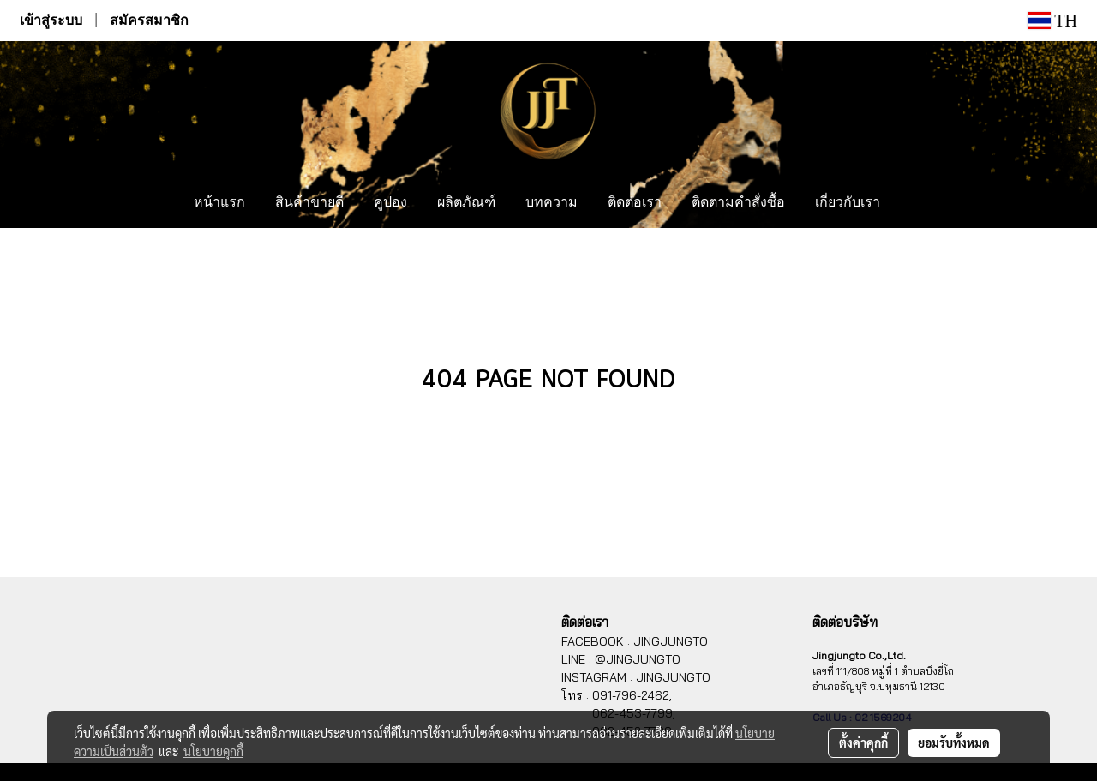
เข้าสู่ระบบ (51, 20)
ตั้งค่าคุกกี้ (863, 742)
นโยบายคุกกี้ (213, 751)
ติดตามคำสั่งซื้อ (738, 203)
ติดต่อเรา (635, 203)
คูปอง (390, 203)
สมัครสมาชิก (149, 20)
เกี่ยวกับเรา (847, 203)
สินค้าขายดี (309, 203)
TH (1052, 20)
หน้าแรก (219, 203)
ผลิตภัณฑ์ (466, 203)
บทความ (551, 203)
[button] (911, 203)
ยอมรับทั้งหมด (954, 742)
